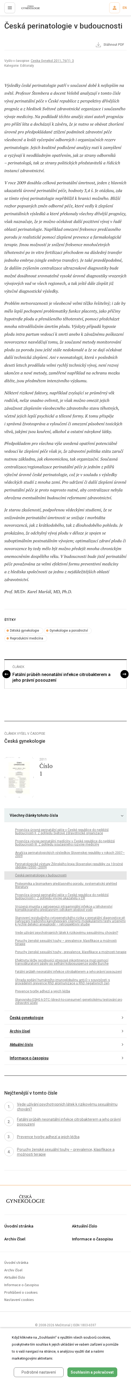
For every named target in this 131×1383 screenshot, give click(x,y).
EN (125, 7)
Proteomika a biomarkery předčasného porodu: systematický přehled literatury (66, 885)
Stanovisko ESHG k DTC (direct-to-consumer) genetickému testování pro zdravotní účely (68, 1001)
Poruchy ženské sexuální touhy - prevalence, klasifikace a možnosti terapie (70, 952)
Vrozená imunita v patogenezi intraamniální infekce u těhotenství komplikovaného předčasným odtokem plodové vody (63, 908)
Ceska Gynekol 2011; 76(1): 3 (52, 61)
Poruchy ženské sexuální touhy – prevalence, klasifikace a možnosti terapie (66, 942)
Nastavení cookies (19, 1300)
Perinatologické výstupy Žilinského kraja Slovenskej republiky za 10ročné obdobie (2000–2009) (69, 865)
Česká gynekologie (26, 1018)
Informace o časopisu (29, 1058)
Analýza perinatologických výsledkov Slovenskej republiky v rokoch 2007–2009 (70, 854)
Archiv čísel (20, 1031)
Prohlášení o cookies (21, 1292)
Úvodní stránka (18, 1226)
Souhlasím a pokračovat (92, 1372)
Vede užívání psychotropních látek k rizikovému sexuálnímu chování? (66, 933)
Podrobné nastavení (39, 1372)
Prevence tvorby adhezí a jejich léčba (42, 991)
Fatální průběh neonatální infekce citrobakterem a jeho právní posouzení (61, 677)
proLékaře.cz (27, 9)
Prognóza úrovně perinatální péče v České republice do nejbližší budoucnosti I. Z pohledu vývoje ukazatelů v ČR (62, 896)
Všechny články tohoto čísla (34, 815)
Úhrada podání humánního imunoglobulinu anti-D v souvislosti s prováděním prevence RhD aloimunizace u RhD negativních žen (62, 981)
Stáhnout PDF (109, 45)
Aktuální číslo (21, 1044)
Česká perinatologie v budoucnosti (41, 875)
